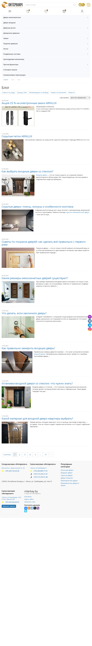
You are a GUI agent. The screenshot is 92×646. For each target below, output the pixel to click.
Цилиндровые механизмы (13, 59)
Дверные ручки (46, 28)
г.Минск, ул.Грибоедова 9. (38, 468)
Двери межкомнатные (46, 17)
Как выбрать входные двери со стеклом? (27, 171)
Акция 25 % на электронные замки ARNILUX (29, 103)
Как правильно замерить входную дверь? (28, 348)
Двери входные (9, 23)
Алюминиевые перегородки (14, 75)
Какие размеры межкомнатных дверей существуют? (35, 278)
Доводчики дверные (11, 33)
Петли (46, 49)
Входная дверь (41, 175)
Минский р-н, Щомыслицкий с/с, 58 (13, 468)
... (40, 454)
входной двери (39, 354)
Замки (46, 38)
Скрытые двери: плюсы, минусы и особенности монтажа (37, 206)
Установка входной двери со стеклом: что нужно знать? (37, 383)
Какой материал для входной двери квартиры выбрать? (37, 418)
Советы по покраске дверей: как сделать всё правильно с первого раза (44, 243)
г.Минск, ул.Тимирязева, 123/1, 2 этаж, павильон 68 (12, 498)
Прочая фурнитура (46, 64)
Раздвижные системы (46, 54)
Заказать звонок (9, 506)
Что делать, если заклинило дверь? (24, 313)
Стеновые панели (10, 70)
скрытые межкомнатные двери (77, 212)
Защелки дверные (46, 44)
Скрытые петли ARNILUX (17, 136)
